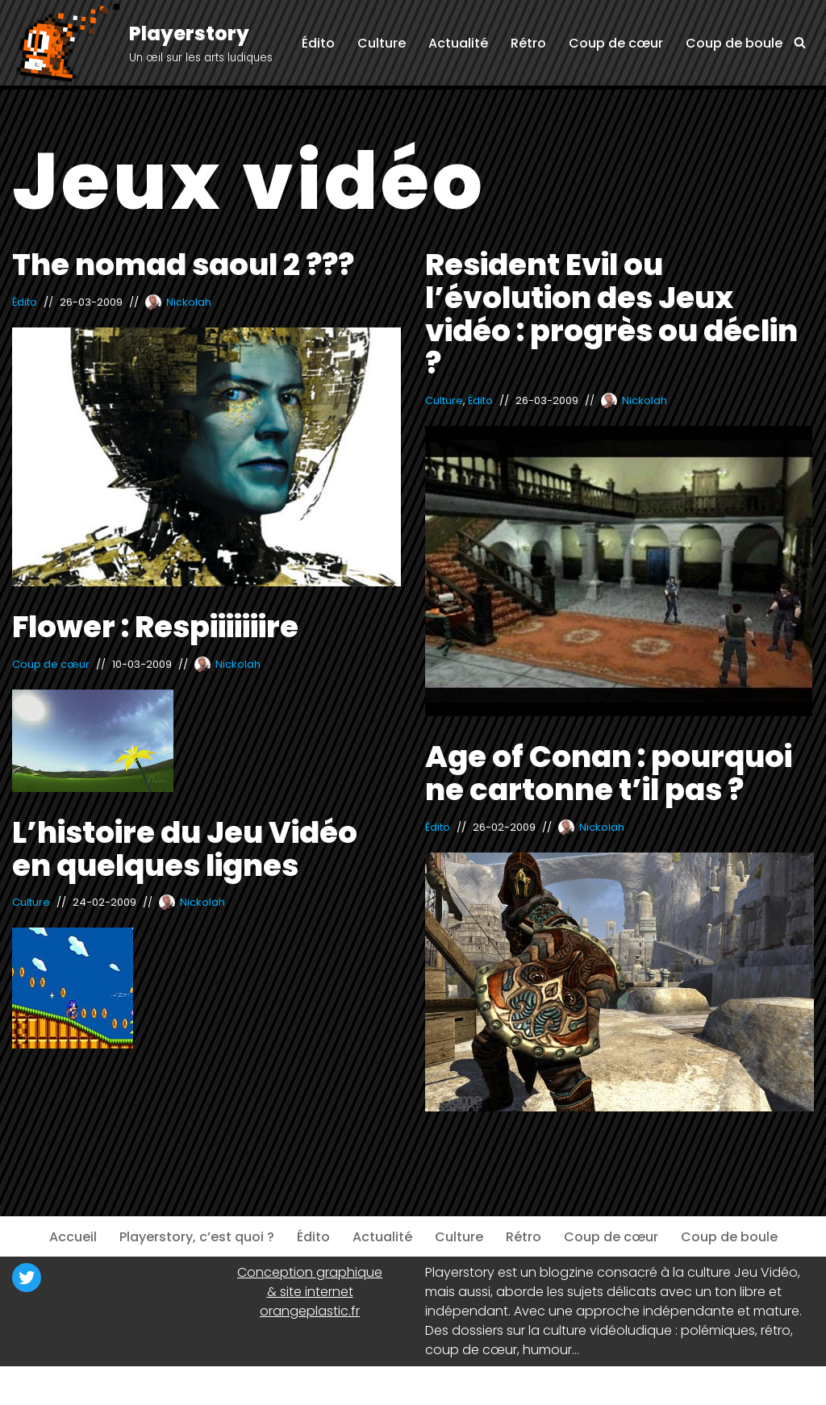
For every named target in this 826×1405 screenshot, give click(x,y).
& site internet (310, 1291)
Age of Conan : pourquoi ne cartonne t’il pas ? (608, 773)
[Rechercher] (800, 42)
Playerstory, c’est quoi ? (196, 1237)
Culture (381, 43)
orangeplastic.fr (310, 1311)
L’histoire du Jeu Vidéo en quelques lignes (184, 848)
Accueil (73, 1237)
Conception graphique (309, 1272)
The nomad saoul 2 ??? (183, 265)
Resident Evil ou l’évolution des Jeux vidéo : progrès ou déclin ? (611, 314)
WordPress (169, 1385)
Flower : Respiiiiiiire (155, 627)
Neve (28, 1385)
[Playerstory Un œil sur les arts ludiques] (142, 43)
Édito (318, 43)
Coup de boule (734, 43)
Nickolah (188, 302)
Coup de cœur (616, 43)
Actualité (458, 43)
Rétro (528, 43)
